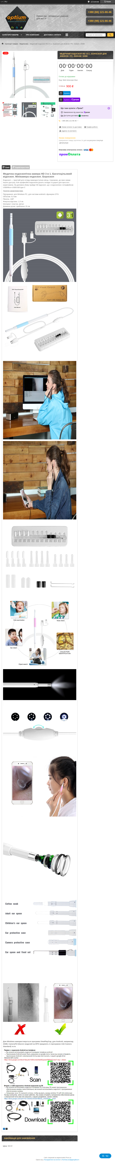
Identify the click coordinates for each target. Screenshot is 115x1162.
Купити (67, 93)
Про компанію (32, 35)
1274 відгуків (95, 1)
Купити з (71, 100)
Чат (105, 1156)
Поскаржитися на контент (52, 1160)
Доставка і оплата (52, 35)
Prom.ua (68, 1157)
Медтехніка (23, 44)
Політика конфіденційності (70, 1160)
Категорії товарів (10, 35)
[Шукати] (110, 35)
